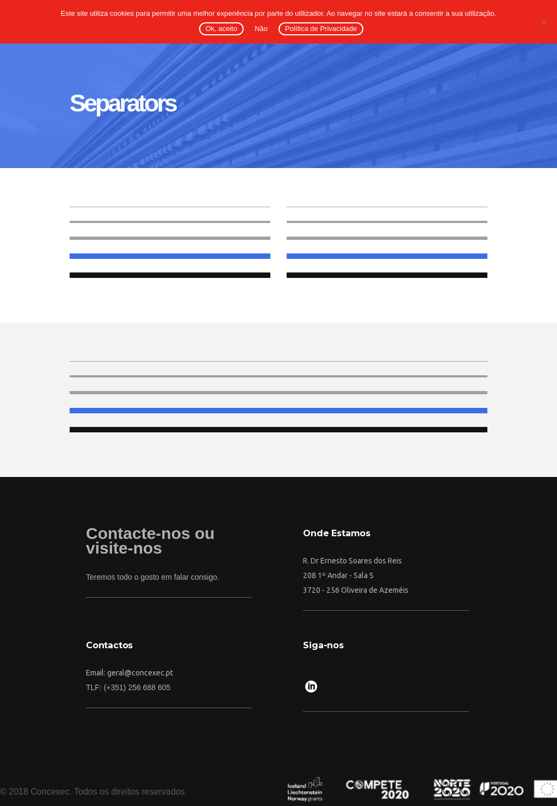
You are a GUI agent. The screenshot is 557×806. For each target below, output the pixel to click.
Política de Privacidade (321, 28)
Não (261, 28)
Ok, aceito (222, 28)
